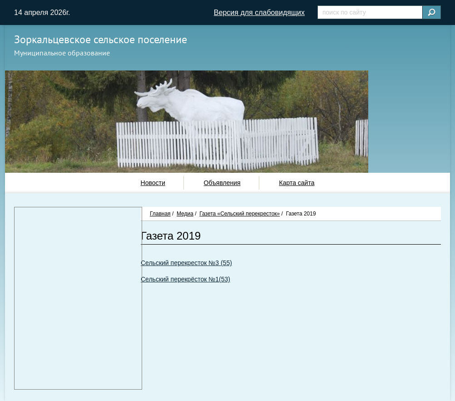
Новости (153, 182)
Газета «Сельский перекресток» (239, 214)
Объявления (222, 182)
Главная (160, 214)
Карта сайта (296, 182)
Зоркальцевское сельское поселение (100, 39)
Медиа (185, 214)
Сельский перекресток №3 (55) (186, 262)
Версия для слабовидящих (259, 12)
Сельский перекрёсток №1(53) (185, 279)
